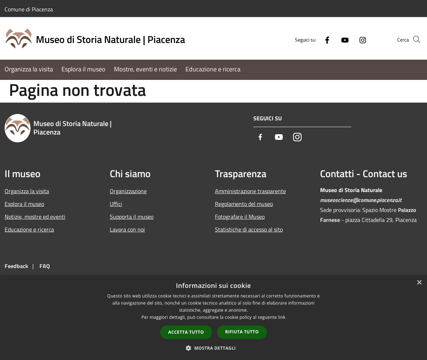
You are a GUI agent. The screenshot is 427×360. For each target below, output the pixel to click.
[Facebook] (315, 39)
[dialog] (213, 317)
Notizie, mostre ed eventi (35, 216)
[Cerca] (413, 39)
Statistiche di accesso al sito (249, 229)
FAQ (44, 266)
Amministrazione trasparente (250, 191)
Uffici (116, 204)
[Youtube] (333, 39)
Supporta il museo (131, 216)
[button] (213, 347)
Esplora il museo (24, 204)
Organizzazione (128, 191)
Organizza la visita (27, 191)
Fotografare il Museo (240, 216)
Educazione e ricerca (29, 229)
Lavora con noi (127, 229)
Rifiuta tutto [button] (242, 332)
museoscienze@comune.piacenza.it (360, 200)
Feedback (16, 266)
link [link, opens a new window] (282, 317)
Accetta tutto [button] (186, 332)
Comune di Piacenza (29, 9)
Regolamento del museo (244, 204)
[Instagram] (351, 39)
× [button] (419, 282)
